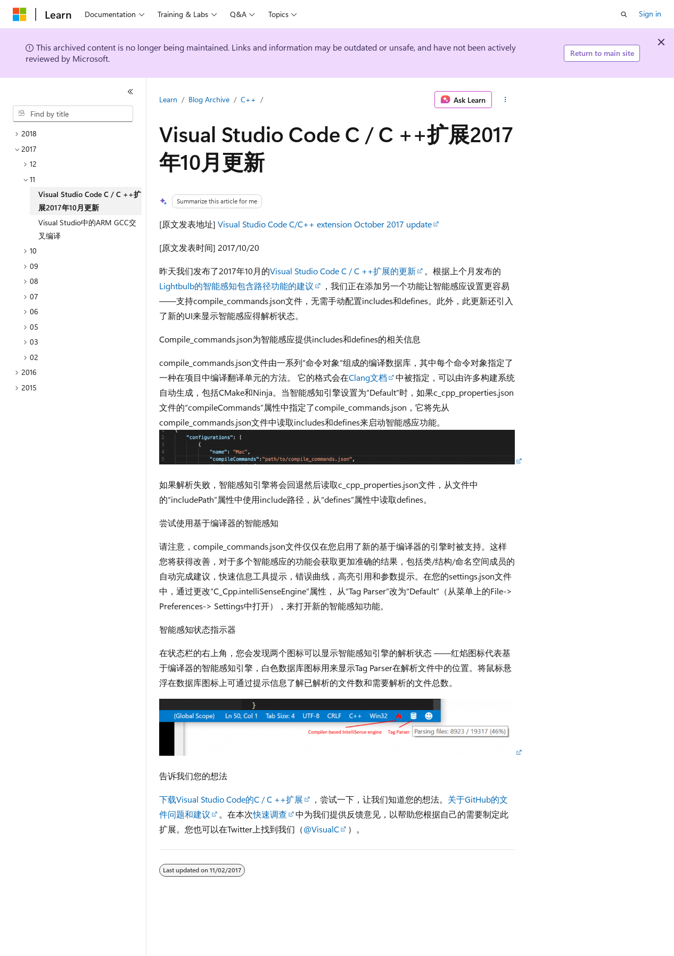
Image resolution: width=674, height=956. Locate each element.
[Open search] (624, 14)
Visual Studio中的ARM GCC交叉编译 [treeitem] (87, 229)
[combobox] (73, 113)
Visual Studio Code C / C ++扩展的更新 (343, 270)
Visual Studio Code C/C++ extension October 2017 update (325, 224)
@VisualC (321, 829)
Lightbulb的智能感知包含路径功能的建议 (236, 285)
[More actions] (505, 99)
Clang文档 (368, 377)
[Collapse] (130, 91)
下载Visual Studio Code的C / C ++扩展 (231, 799)
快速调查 (270, 814)
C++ (248, 99)
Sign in (650, 14)
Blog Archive (208, 99)
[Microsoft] (20, 14)
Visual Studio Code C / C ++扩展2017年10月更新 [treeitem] (89, 201)
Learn (168, 99)
